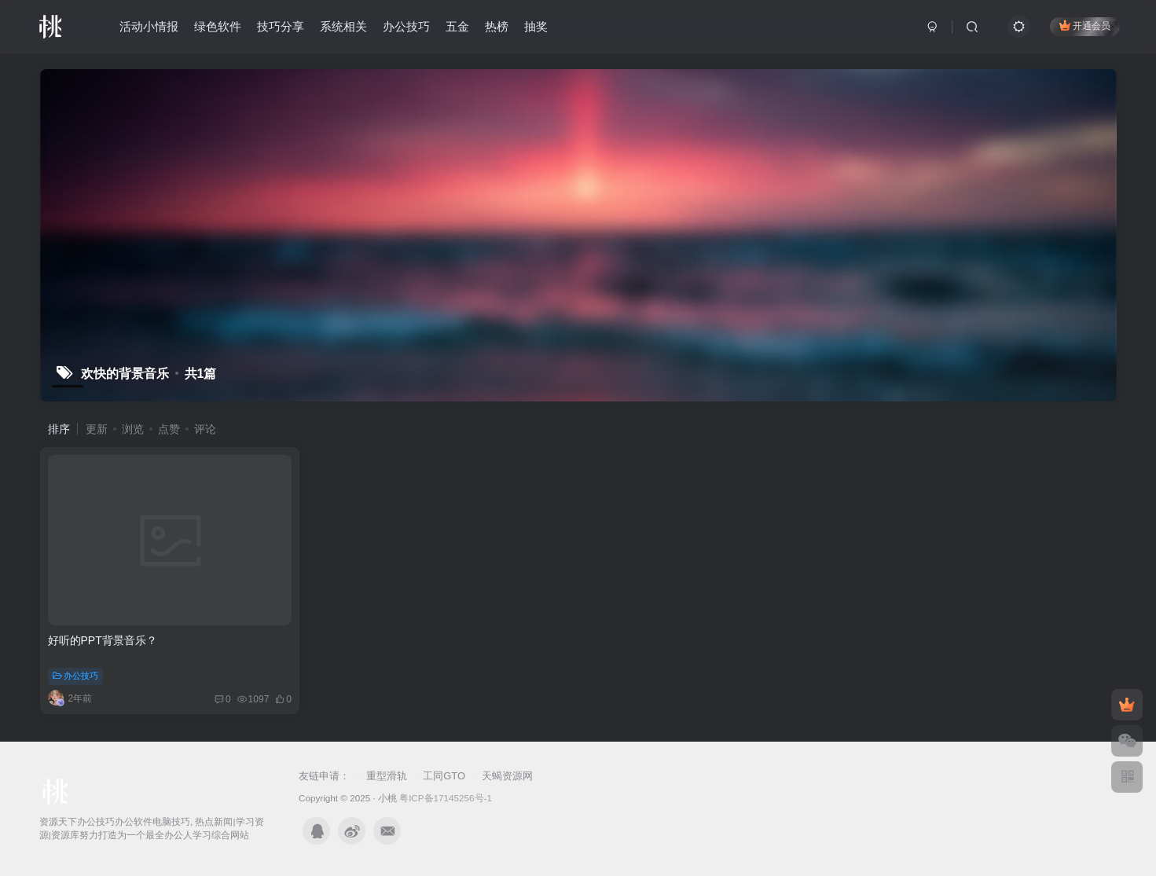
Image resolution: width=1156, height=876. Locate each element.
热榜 (496, 26)
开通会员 (1084, 25)
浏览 (133, 429)
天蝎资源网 (507, 776)
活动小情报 (148, 26)
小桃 (387, 798)
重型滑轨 (386, 776)
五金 (457, 26)
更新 (97, 429)
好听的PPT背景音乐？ (102, 640)
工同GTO (444, 776)
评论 (205, 429)
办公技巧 (406, 26)
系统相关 (343, 26)
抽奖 (536, 26)
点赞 (169, 429)
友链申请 (319, 776)
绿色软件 (217, 26)
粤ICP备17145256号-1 (445, 798)
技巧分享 (280, 26)
